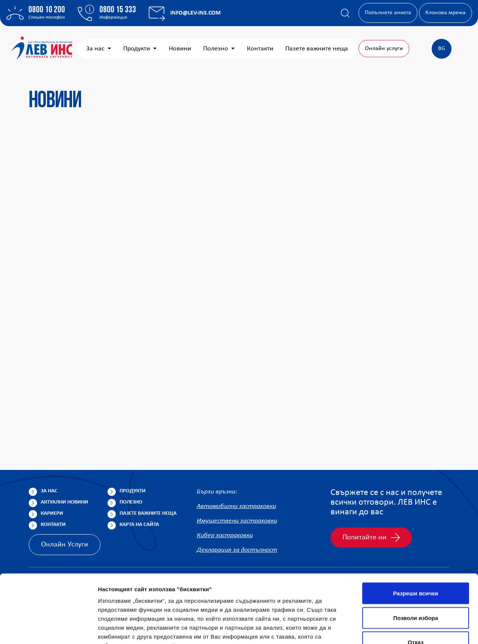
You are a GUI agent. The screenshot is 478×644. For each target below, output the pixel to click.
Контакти (321, 48)
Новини (241, 48)
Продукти (201, 48)
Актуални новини (64, 502)
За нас (160, 48)
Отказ (416, 583)
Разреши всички (415, 535)
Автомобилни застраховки (236, 506)
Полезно (280, 48)
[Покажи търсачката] (345, 13)
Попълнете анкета (388, 13)
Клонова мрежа (445, 13)
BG (441, 49)
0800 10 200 (46, 10)
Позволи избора (415, 559)
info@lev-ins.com (195, 13)
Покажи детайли (121, 629)
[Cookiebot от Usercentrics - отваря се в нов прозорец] (48, 629)
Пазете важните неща (148, 513)
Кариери (52, 513)
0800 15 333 (117, 10)
